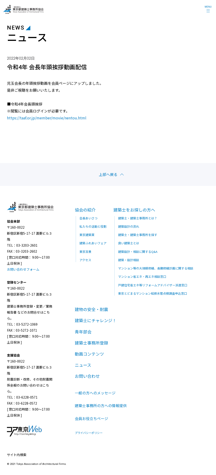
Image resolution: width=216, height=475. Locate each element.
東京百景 (85, 251)
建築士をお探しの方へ (134, 210)
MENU (208, 7)
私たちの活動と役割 (92, 226)
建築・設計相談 (128, 259)
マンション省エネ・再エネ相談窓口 (142, 276)
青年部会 (83, 331)
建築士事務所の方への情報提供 (101, 405)
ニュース (83, 365)
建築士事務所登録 (91, 342)
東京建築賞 (86, 235)
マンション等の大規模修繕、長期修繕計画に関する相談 (155, 268)
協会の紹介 (85, 210)
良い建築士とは (128, 243)
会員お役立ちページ (91, 418)
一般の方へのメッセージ (95, 392)
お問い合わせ (87, 376)
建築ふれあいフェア (92, 243)
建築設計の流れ (128, 226)
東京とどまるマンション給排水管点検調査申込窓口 (152, 293)
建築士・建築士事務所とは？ (137, 218)
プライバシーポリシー (89, 433)
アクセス (85, 259)
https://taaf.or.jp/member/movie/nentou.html (46, 118)
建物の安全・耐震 (91, 309)
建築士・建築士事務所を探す (137, 235)
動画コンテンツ (89, 354)
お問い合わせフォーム (23, 269)
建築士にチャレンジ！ (95, 320)
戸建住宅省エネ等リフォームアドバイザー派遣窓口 (152, 285)
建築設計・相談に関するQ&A (137, 251)
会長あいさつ (88, 218)
